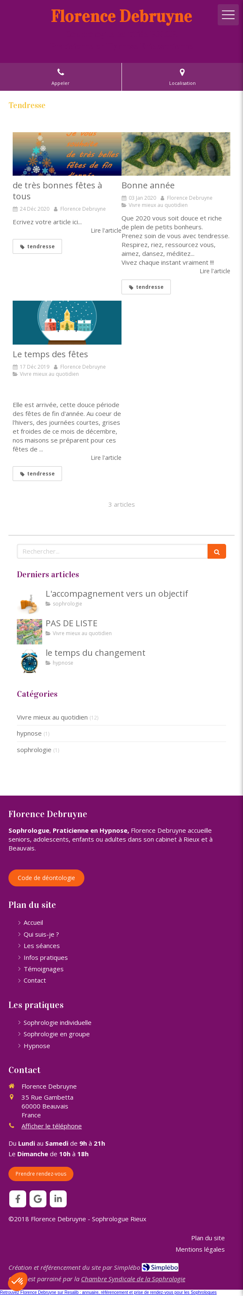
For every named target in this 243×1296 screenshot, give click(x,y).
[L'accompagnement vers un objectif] (29, 602)
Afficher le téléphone (52, 1126)
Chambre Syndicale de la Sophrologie (133, 1278)
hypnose (29, 733)
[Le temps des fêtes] (67, 322)
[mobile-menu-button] (228, 14)
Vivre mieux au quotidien (52, 717)
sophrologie (34, 749)
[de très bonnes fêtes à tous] (67, 154)
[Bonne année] (176, 154)
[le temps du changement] (29, 661)
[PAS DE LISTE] (29, 631)
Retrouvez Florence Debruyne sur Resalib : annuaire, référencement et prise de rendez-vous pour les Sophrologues (108, 1292)
